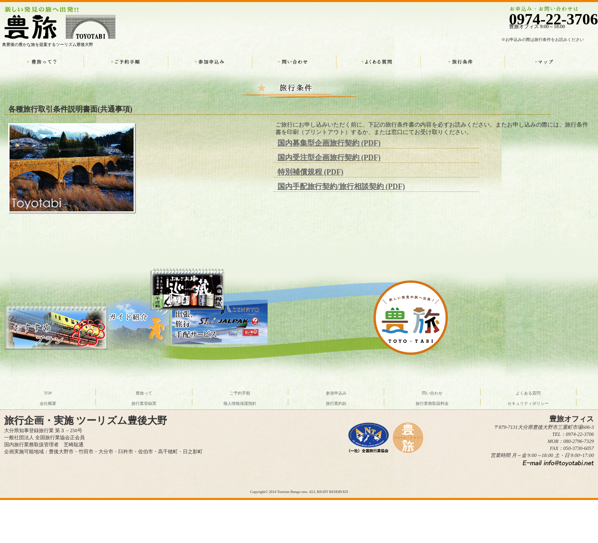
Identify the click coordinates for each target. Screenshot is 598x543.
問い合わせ (432, 393)
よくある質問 (528, 393)
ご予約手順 (240, 393)
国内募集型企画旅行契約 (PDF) (328, 143)
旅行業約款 (336, 403)
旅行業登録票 (144, 403)
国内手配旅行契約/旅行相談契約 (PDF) (341, 186)
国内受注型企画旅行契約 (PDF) (328, 157)
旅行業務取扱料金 (432, 403)
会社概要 (48, 403)
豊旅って (144, 393)
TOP (48, 393)
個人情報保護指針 (239, 403)
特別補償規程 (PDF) (310, 172)
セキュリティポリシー (528, 403)
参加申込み (336, 393)
